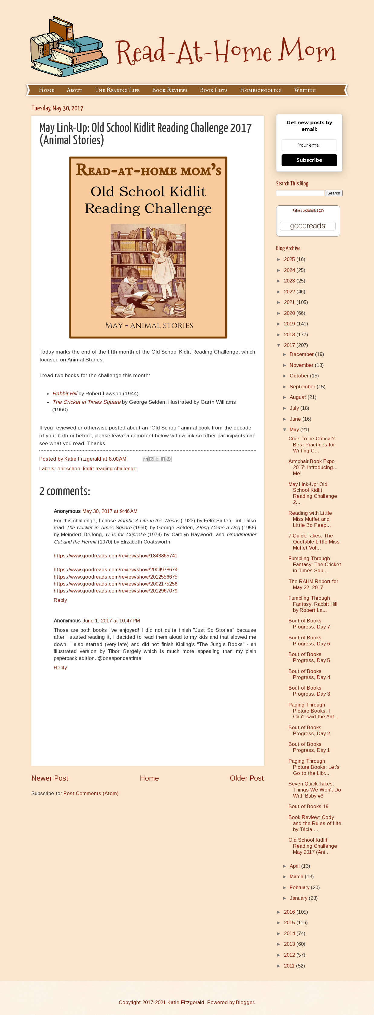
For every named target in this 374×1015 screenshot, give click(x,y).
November (302, 365)
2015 (290, 922)
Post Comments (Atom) (91, 793)
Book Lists (213, 90)
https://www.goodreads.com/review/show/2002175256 (115, 584)
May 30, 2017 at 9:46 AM (109, 511)
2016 (290, 912)
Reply (60, 600)
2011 (290, 966)
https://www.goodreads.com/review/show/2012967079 (115, 591)
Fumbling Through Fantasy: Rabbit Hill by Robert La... (313, 604)
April (295, 866)
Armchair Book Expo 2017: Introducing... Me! (313, 467)
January (299, 898)
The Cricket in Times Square (86, 402)
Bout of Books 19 (308, 806)
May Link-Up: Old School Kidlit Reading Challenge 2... (313, 493)
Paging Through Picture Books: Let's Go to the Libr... (314, 767)
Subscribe (309, 160)
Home (46, 90)
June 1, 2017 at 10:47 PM (111, 621)
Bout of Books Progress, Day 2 (309, 730)
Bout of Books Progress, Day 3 (309, 691)
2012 (290, 955)
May (295, 429)
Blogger (245, 1002)
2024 (290, 270)
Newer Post (50, 778)
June (296, 419)
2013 (290, 944)
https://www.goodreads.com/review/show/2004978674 (115, 570)
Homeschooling (261, 90)
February (300, 887)
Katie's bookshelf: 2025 (308, 211)
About (74, 90)
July (295, 408)
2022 (290, 292)
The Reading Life (117, 90)
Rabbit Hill (64, 393)
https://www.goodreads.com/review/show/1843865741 (115, 556)
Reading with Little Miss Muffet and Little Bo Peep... (310, 519)
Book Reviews (169, 90)
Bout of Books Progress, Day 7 (309, 624)
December (302, 354)
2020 (290, 313)
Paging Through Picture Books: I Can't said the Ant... (314, 711)
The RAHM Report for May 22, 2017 (313, 584)
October (300, 376)
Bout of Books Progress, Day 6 (309, 641)
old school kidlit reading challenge (97, 469)
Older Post (247, 778)
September (303, 387)
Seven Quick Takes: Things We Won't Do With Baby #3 (315, 790)
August (299, 397)
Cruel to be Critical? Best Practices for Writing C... (312, 445)
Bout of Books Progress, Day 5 (309, 657)
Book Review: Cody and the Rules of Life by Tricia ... (315, 823)
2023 (290, 281)
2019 (290, 324)
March (297, 877)
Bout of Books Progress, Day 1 (309, 747)
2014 (290, 933)
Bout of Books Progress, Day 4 (309, 674)
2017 (290, 345)
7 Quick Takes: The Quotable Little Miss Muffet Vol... (314, 542)
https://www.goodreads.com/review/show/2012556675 (115, 577)
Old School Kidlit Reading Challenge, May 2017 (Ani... (314, 846)
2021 (290, 302)
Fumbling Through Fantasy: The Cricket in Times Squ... (315, 564)
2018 (290, 335)
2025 (290, 259)
